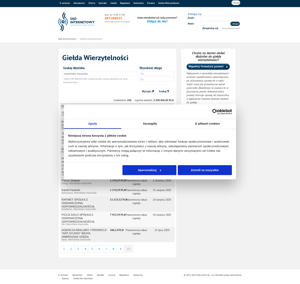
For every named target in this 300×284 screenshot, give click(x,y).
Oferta (91, 3)
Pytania (151, 3)
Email (191, 18)
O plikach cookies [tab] (207, 123)
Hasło (191, 23)
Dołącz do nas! (157, 21)
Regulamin (125, 3)
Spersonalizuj (149, 170)
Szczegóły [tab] (150, 123)
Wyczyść (146, 91)
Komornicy (138, 3)
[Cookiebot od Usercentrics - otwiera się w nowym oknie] (215, 112)
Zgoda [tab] (92, 123)
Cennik (113, 3)
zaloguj (235, 2)
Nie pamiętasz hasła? (231, 28)
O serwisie (65, 3)
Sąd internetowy (67, 38)
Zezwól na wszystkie (205, 170)
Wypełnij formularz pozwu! (205, 66)
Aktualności (79, 3)
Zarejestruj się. (210, 28)
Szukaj (162, 91)
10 (128, 249)
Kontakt (103, 3)
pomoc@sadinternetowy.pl (117, 21)
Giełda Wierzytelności (168, 3)
